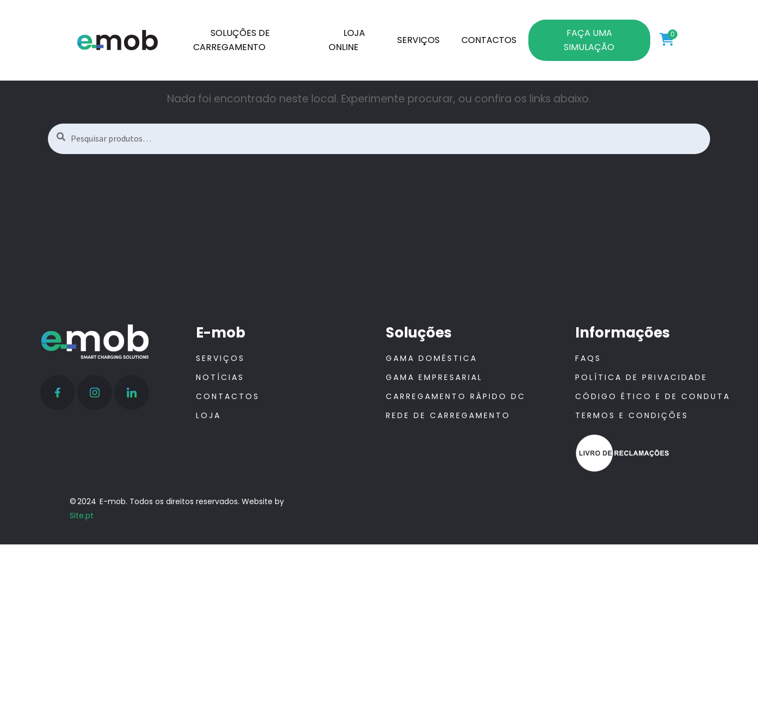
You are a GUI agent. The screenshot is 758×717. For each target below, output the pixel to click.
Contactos (228, 396)
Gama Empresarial (434, 377)
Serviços (220, 358)
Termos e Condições (631, 415)
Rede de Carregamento (448, 415)
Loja (208, 415)
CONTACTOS (488, 40)
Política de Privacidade (641, 377)
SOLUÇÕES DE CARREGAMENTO (231, 40)
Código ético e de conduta (652, 396)
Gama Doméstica (431, 358)
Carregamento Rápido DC (456, 396)
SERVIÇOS (418, 40)
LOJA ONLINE (347, 40)
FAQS (588, 358)
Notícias (220, 377)
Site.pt (82, 515)
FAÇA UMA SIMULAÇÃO (589, 40)
